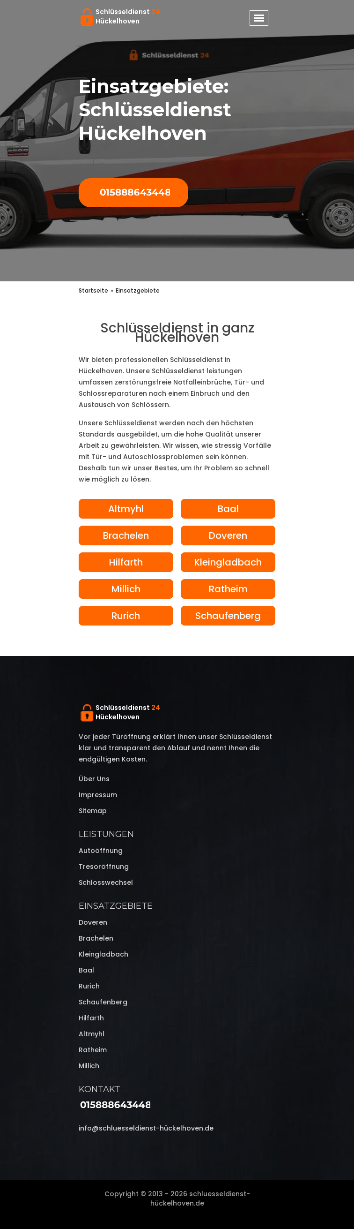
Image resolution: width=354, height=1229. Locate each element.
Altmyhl (126, 508)
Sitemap (93, 810)
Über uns (94, 779)
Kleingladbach (228, 562)
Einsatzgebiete (116, 906)
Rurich (125, 615)
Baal (228, 508)
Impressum (98, 794)
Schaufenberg (228, 615)
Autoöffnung (101, 850)
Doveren (228, 535)
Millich (125, 589)
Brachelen (126, 535)
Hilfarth (126, 562)
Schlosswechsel (106, 882)
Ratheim (228, 589)
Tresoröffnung (104, 866)
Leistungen (106, 834)
